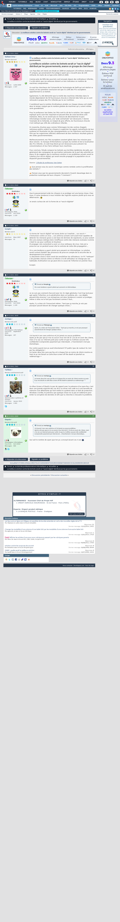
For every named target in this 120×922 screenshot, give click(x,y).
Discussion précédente (41, 475)
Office (100, 6)
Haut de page (89, 565)
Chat (45, 2)
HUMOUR (93, 8)
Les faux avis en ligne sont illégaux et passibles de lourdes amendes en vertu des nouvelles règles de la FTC (43, 521)
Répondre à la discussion (15, 28)
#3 (93, 225)
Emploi (67, 2)
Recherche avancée (112, 14)
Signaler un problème (40, 28)
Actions (18, 14)
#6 (93, 366)
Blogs (38, 2)
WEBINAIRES (32, 8)
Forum (9, 19)
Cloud (37, 6)
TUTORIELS (17, 8)
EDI (75, 6)
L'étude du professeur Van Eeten (49, 163)
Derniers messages (7, 14)
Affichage (89, 49)
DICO (86, 8)
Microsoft (54, 6)
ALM (46, 6)
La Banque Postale (26, 511)
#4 (93, 275)
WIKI (80, 8)
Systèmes (115, 6)
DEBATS (61, 463)
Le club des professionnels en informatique (30, 19)
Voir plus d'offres (76, 514)
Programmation (84, 6)
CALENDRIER (77, 463)
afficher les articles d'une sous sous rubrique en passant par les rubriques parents (39, 538)
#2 (93, 185)
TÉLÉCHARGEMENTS (53, 8)
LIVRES (41, 8)
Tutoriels (22, 2)
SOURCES (65, 8)
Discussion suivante (59, 475)
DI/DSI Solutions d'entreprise (22, 6)
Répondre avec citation (74, 181)
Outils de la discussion (75, 49)
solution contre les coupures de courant (19, 546)
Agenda (32, 14)
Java (61, 6)
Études (75, 2)
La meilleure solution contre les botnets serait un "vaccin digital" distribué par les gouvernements (55, 33)
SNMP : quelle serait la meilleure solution (19, 551)
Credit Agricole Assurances (31, 503)
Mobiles (107, 6)
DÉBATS (74, 8)
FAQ (31, 2)
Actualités (52, 19)
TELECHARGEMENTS (43, 463)
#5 (93, 315)
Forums (11, 2)
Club (91, 2)
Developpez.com (78, 565)
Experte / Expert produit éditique (28, 509)
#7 (93, 416)
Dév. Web (68, 6)
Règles (45, 14)
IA (42, 6)
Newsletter (55, 2)
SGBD (93, 6)
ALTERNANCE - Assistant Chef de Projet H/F (33, 501)
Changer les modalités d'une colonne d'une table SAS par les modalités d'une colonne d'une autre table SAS (44, 530)
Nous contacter (68, 565)
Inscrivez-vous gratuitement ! (47, 11)
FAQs (28, 463)
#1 (93, 53)
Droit (84, 2)
